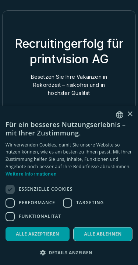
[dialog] (69, 185)
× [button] (129, 114)
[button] (69, 253)
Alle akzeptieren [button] (37, 234)
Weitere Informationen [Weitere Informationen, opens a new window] (31, 174)
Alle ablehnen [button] (103, 234)
